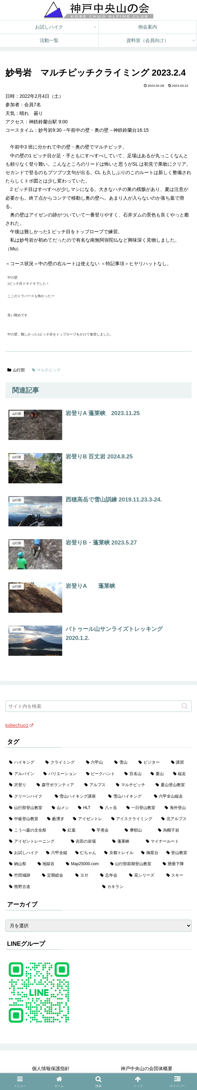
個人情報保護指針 (51, 1068)
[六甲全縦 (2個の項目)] (57, 853)
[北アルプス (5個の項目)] (174, 819)
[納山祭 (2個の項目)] (19, 864)
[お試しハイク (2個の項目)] (24, 853)
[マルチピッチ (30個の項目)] (132, 785)
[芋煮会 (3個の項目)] (105, 830)
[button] (185, 706)
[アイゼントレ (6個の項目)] (88, 819)
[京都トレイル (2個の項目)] (119, 853)
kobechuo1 (19, 725)
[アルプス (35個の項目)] (96, 785)
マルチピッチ (46, 370)
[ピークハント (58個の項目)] (101, 774)
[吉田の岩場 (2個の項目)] (88, 842)
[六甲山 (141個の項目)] (96, 763)
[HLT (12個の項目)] (85, 808)
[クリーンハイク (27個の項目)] (28, 797)
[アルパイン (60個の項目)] (22, 774)
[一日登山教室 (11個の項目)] (142, 808)
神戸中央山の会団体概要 (146, 1068)
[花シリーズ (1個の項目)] (144, 876)
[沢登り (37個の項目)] (19, 785)
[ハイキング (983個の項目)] (23, 763)
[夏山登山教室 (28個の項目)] (172, 785)
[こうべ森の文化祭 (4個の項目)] (32, 830)
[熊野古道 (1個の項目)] (52, 887)
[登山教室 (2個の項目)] (177, 853)
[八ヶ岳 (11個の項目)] (109, 808)
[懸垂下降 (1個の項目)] (175, 864)
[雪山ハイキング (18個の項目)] (127, 797)
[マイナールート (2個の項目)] (167, 842)
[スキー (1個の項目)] (177, 876)
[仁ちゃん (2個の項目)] (86, 853)
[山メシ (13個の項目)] (61, 808)
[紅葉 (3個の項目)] (73, 830)
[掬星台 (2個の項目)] (150, 853)
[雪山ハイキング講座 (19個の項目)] (78, 797)
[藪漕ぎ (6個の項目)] (56, 819)
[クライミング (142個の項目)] (61, 763)
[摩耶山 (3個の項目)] (138, 830)
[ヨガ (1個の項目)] (84, 876)
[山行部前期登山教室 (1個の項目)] (133, 864)
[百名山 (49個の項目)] (133, 774)
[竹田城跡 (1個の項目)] (22, 876)
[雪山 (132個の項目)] (122, 763)
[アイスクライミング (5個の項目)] (132, 819)
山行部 (16, 370)
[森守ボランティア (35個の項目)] (57, 785)
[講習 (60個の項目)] (179, 763)
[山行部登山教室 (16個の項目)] (26, 808)
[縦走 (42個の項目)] (180, 774)
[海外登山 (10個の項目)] (176, 808)
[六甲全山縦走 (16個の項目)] (171, 797)
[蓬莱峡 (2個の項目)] (125, 842)
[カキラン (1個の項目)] (145, 887)
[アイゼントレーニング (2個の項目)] (36, 842)
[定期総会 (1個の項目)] (55, 876)
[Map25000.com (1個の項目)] (84, 864)
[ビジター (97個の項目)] (150, 763)
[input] (98, 706)
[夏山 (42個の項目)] (158, 774)
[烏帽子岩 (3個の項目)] (173, 830)
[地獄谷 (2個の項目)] (48, 864)
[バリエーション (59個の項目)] (60, 774)
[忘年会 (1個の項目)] (111, 876)
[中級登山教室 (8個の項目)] (24, 819)
